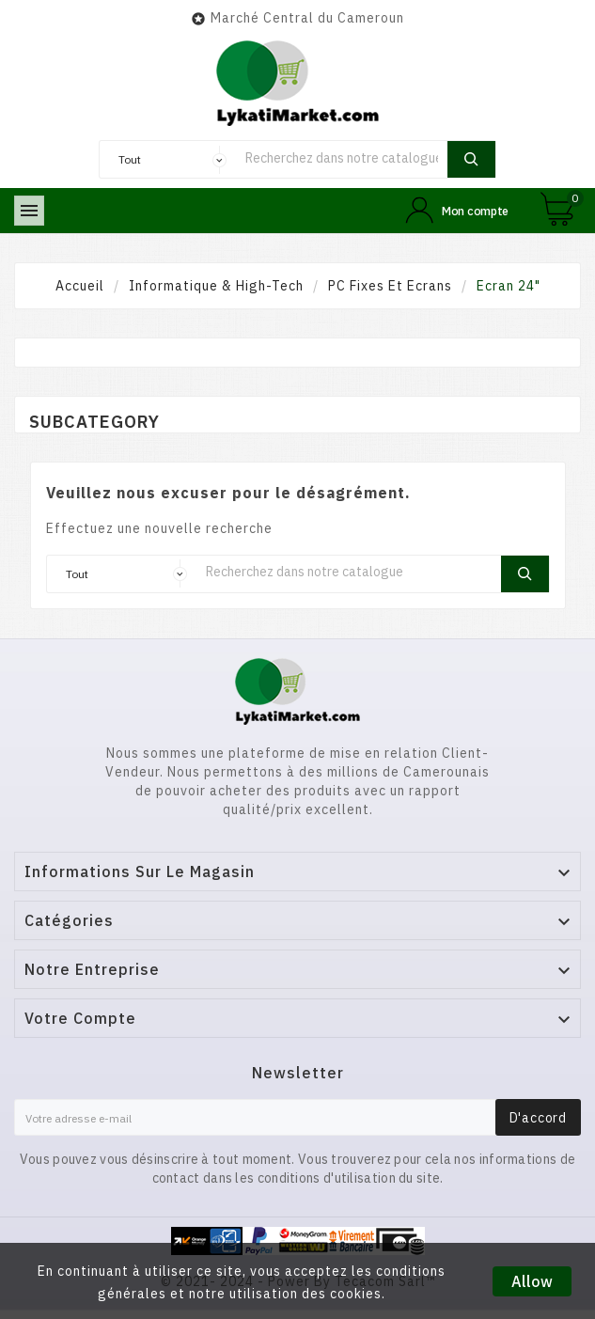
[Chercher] (341, 157)
